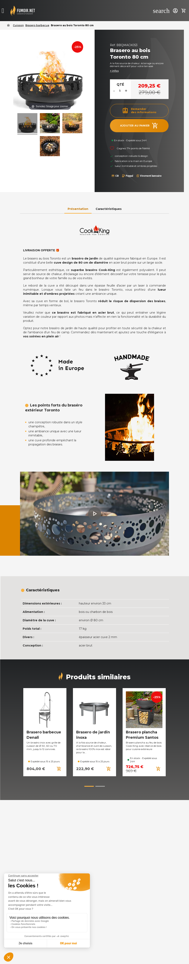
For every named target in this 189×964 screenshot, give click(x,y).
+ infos (114, 70)
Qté (120, 84)
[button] (94, 513)
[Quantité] (120, 91)
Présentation (78, 209)
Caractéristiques (109, 209)
